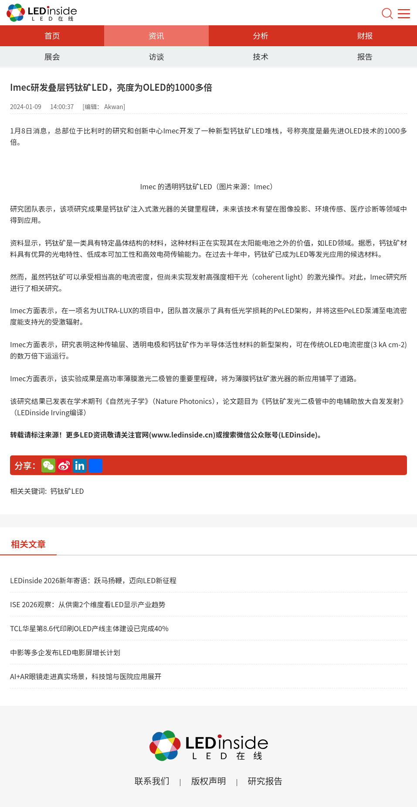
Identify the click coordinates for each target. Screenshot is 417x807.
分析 (260, 35)
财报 (365, 35)
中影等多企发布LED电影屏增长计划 (65, 652)
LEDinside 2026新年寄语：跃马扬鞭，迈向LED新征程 (93, 580)
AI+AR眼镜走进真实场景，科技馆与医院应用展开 (85, 676)
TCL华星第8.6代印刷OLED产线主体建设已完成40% (89, 628)
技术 (260, 56)
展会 (52, 56)
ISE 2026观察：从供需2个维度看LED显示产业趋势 (88, 604)
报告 (365, 56)
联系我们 (151, 780)
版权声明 (208, 780)
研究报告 (265, 780)
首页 (52, 35)
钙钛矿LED (67, 491)
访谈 (156, 56)
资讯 (156, 35)
